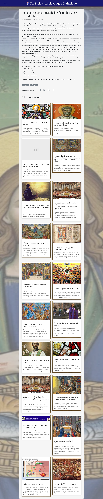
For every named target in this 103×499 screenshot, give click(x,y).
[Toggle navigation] (5, 3)
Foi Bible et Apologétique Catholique (51, 3)
